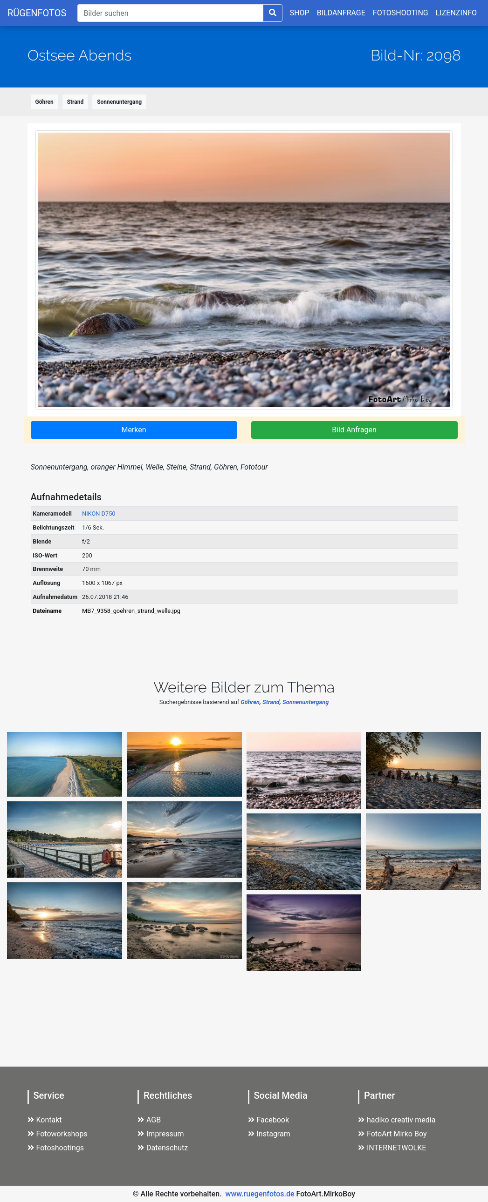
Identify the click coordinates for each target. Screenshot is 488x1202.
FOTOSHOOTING (400, 12)
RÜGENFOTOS (36, 13)
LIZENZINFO (456, 12)
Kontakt (44, 1119)
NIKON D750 (99, 513)
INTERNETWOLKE (392, 1147)
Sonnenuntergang (119, 102)
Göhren (44, 102)
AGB (149, 1119)
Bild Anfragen (354, 429)
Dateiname (47, 610)
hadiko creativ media (396, 1119)
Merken (133, 429)
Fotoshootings (55, 1147)
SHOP (299, 12)
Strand (75, 102)
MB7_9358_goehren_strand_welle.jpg (131, 610)
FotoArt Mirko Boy (392, 1133)
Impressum (160, 1133)
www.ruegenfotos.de (260, 1193)
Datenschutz (162, 1147)
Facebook (268, 1119)
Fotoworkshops (57, 1133)
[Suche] (170, 13)
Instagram (269, 1133)
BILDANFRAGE (341, 12)
